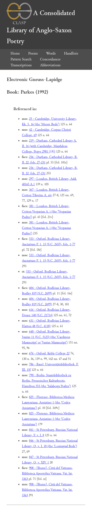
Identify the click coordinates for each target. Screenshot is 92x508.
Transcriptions (21, 65)
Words (51, 53)
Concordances (50, 59)
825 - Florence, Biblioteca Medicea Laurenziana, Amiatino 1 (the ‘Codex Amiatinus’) (48, 402)
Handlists (71, 53)
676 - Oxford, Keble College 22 (49, 353)
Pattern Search (21, 59)
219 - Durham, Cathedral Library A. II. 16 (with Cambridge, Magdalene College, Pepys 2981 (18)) (49, 146)
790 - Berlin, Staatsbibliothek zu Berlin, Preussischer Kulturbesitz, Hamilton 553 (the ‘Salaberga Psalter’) (46, 381)
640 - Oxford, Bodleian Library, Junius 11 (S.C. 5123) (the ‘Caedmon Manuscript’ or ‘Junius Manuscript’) (46, 337)
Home (15, 53)
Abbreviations (50, 65)
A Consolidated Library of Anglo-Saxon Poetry (41, 27)
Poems (33, 53)
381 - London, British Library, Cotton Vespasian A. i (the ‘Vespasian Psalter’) (46, 211)
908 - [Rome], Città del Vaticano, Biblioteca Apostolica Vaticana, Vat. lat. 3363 (47, 473)
